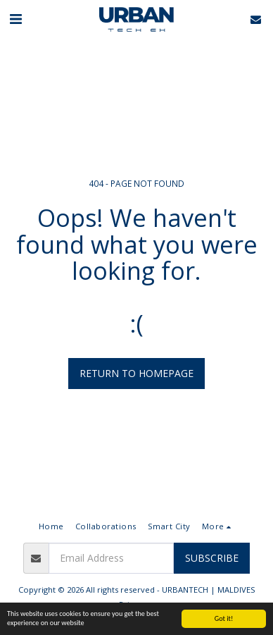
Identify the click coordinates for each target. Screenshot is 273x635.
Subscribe (212, 558)
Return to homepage (136, 373)
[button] (15, 18)
